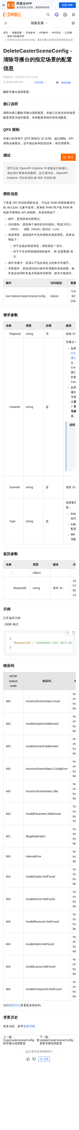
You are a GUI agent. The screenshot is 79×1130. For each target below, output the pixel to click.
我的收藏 (66, 82)
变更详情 (29, 1026)
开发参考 (30, 32)
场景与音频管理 (15, 36)
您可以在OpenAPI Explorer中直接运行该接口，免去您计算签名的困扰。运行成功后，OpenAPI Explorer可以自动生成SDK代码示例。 (38, 173)
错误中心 (15, 1005)
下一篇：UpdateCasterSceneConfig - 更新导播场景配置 (57, 1041)
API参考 (43, 32)
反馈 (44, 1059)
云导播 (68, 32)
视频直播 (17, 32)
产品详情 (38, 82)
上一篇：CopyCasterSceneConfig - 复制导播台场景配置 (21, 1041)
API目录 (56, 32)
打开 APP (67, 5)
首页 (5, 32)
